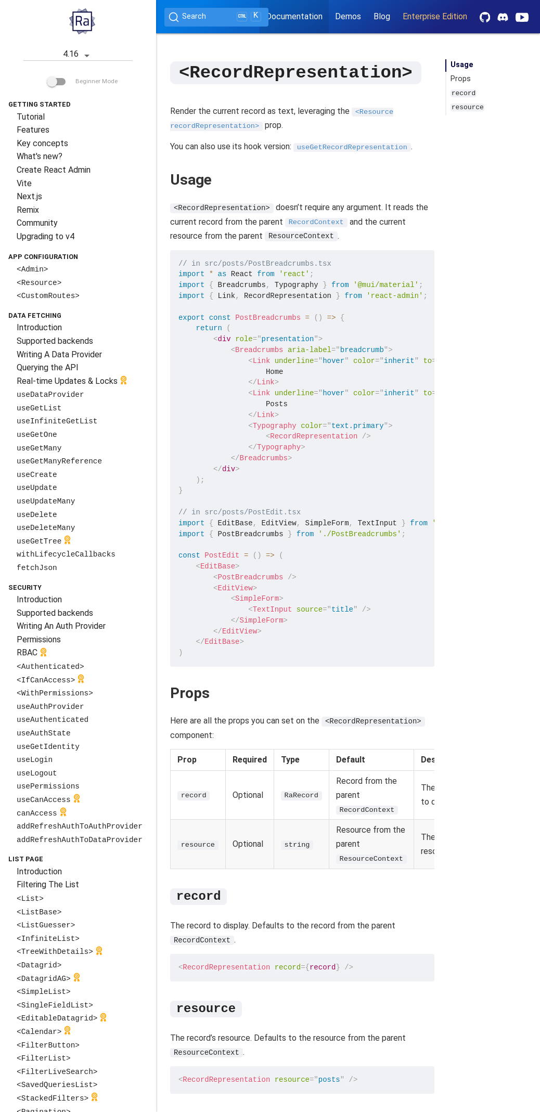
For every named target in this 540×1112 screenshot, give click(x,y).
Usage (462, 64)
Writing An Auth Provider (61, 626)
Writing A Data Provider (59, 354)
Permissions (39, 639)
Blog (382, 16)
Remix (28, 210)
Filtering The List (48, 884)
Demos (348, 16)
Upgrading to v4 (45, 236)
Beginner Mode (82, 81)
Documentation (294, 16)
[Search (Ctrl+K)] (216, 17)
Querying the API (48, 367)
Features (33, 130)
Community (37, 223)
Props (461, 78)
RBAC (33, 654)
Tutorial (31, 117)
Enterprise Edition (435, 16)
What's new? (39, 156)
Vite (24, 183)
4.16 (78, 55)
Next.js (29, 196)
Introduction (39, 327)
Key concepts (42, 143)
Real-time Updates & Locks (73, 381)
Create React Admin (54, 170)
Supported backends (55, 341)
